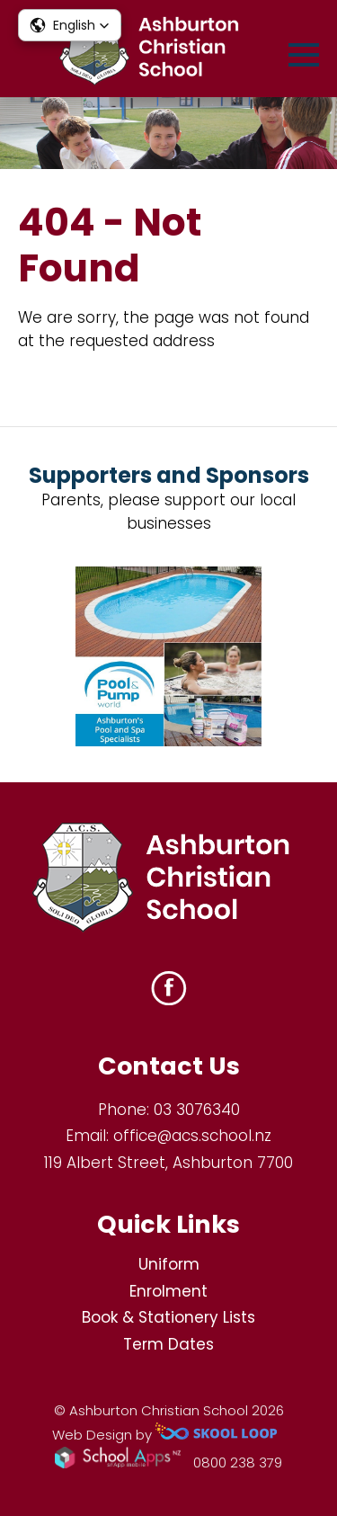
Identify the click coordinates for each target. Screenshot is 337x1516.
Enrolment (168, 1291)
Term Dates (168, 1344)
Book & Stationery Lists (168, 1317)
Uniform (169, 1264)
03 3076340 (197, 1109)
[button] (70, 25)
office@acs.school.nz (192, 1135)
